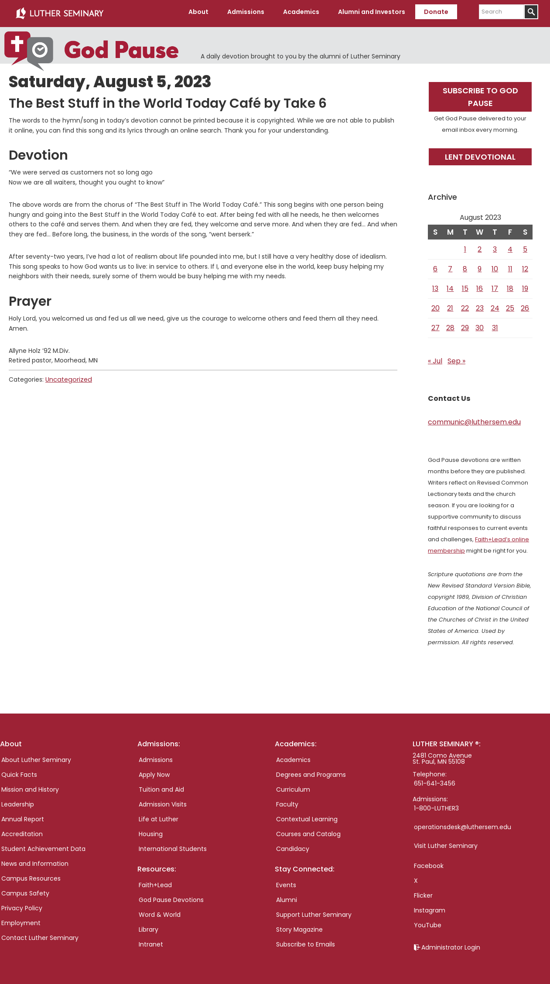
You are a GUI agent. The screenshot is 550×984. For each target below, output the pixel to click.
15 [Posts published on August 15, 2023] (465, 285)
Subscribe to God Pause (480, 94)
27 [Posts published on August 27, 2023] (435, 325)
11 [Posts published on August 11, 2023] (510, 266)
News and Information (34, 860)
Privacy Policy (21, 905)
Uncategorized (67, 376)
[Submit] (531, 11)
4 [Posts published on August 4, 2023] (510, 246)
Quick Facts (19, 771)
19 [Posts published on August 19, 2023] (525, 285)
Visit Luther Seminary (446, 842)
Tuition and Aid (161, 786)
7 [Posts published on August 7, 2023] (450, 266)
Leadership (17, 801)
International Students (173, 845)
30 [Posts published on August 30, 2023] (479, 325)
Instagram (429, 907)
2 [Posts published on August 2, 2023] (480, 246)
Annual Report (22, 816)
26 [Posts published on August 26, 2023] (525, 305)
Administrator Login (450, 944)
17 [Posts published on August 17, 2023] (495, 285)
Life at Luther (158, 816)
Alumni (286, 897)
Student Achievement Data (43, 845)
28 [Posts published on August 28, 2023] (450, 325)
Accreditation (22, 831)
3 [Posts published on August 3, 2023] (495, 246)
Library (148, 926)
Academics (293, 756)
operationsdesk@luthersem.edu (462, 824)
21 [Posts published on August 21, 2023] (450, 305)
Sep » (456, 358)
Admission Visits (163, 801)
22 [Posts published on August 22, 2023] (465, 305)
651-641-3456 (434, 780)
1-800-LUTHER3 (436, 805)
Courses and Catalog (308, 831)
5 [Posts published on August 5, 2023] (525, 246)
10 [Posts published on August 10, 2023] (495, 266)
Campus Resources (31, 875)
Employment (21, 920)
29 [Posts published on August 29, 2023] (465, 325)
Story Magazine (299, 926)
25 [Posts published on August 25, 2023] (510, 305)
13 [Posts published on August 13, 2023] (435, 285)
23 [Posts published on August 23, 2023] (480, 305)
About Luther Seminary (36, 756)
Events (286, 882)
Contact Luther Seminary (40, 934)
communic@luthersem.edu (474, 419)
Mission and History (30, 786)
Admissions (156, 756)
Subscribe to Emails (305, 941)
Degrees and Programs (311, 771)
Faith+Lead (155, 882)
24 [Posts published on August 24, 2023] (495, 305)
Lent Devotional (480, 153)
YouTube (427, 922)
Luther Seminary (59, 12)
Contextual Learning (307, 816)
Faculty (287, 801)
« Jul (435, 358)
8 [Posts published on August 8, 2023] (465, 266)
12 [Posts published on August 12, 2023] (525, 266)
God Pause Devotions (171, 897)
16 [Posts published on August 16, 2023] (479, 285)
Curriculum (293, 786)
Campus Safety (25, 890)
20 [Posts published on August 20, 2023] (435, 305)
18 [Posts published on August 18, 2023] (510, 285)
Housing (151, 831)
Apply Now (154, 771)
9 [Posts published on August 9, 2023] (480, 266)
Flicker (423, 892)
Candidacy (292, 845)
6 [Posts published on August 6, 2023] (435, 266)
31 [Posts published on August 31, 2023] (495, 325)
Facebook (429, 862)
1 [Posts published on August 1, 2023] (465, 246)
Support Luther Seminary (314, 912)
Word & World (160, 912)
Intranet (151, 941)
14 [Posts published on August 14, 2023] (450, 285)
